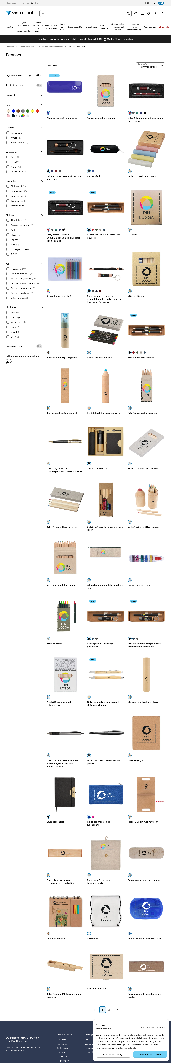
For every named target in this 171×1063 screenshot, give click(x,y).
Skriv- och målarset (76, 46)
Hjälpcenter (62, 1044)
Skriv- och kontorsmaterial (51, 46)
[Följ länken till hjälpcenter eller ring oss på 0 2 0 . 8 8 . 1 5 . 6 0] (135, 13)
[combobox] (83, 13)
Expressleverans (14, 346)
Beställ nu (128, 38)
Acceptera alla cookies (150, 1054)
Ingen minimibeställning (18, 75)
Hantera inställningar (113, 1054)
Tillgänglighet (63, 1060)
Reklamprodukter (26, 46)
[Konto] (155, 13)
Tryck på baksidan (15, 85)
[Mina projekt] (142, 13)
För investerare (91, 1048)
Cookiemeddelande (126, 1048)
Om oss (88, 1039)
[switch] (154, 3)
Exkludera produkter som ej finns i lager (23, 357)
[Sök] (128, 13)
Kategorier (11, 95)
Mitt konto (61, 1039)
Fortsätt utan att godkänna (152, 1027)
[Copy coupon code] (104, 39)
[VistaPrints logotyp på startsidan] (20, 13)
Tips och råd (62, 1056)
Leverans (61, 1052)
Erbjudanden (164, 27)
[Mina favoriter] (148, 13)
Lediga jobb (90, 1044)
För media (89, 1052)
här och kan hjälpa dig (30, 1047)
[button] (94, 1009)
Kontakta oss (62, 1048)
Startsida (10, 46)
